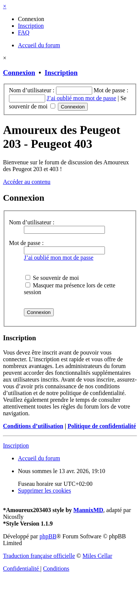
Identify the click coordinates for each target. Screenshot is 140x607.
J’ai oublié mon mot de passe (81, 98)
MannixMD (88, 510)
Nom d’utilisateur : (32, 222)
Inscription (61, 73)
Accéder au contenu (26, 182)
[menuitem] (31, 19)
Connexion (19, 73)
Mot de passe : (26, 243)
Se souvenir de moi (52, 278)
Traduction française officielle (39, 556)
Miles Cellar (97, 556)
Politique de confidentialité (102, 426)
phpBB (48, 536)
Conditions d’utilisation (33, 426)
